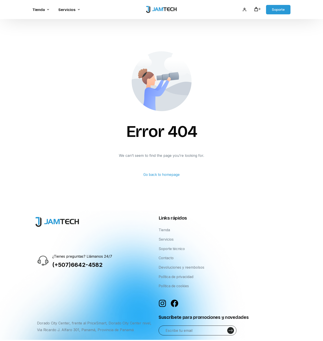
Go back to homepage (162, 175)
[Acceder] (244, 9)
